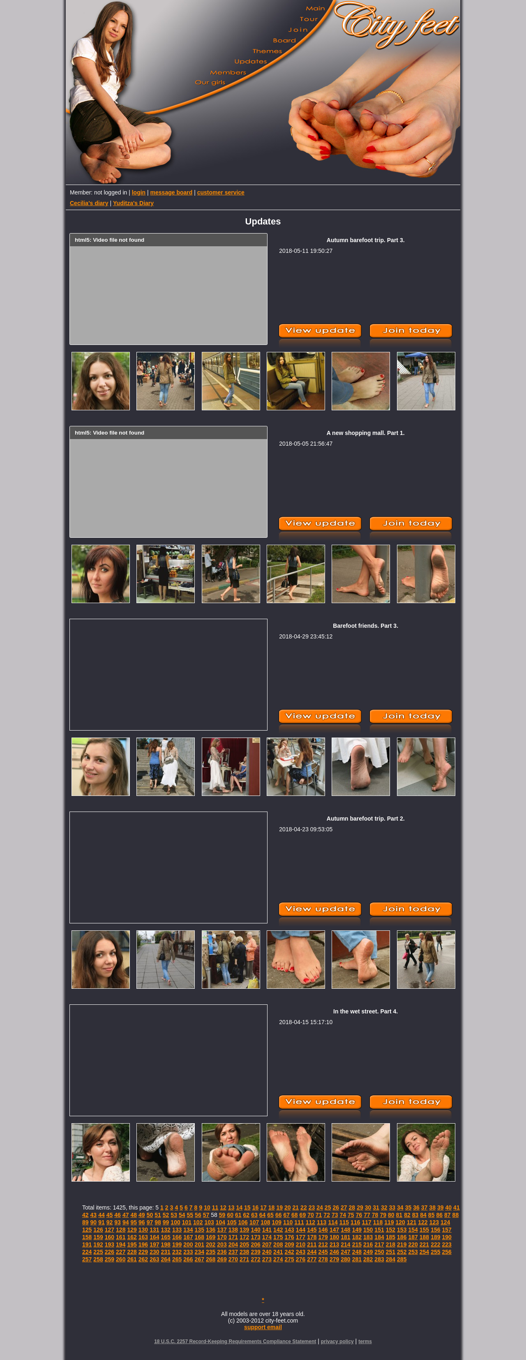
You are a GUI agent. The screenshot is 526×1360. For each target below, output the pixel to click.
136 (210, 1229)
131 (154, 1229)
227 (120, 1252)
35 (408, 1207)
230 (154, 1252)
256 (447, 1252)
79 (383, 1215)
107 (254, 1222)
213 (334, 1244)
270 (233, 1259)
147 (334, 1229)
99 (166, 1222)
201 (199, 1244)
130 (143, 1229)
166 (177, 1237)
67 (286, 1215)
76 (359, 1215)
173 (255, 1237)
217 (379, 1244)
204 (233, 1244)
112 (310, 1222)
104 (220, 1222)
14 (239, 1207)
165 (166, 1237)
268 (210, 1259)
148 (345, 1229)
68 (294, 1215)
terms (365, 1341)
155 (424, 1229)
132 (166, 1229)
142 (278, 1229)
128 (120, 1229)
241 (278, 1252)
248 (357, 1252)
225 (98, 1252)
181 (345, 1237)
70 (310, 1215)
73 (335, 1215)
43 (93, 1215)
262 (143, 1259)
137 (221, 1229)
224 (87, 1252)
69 (303, 1215)
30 (368, 1207)
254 (424, 1252)
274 (278, 1259)
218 (390, 1244)
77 (367, 1215)
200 (188, 1244)
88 (455, 1215)
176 (289, 1237)
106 (243, 1222)
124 (445, 1222)
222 (435, 1244)
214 (345, 1244)
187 (413, 1237)
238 (244, 1252)
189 (435, 1237)
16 (255, 1207)
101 (186, 1222)
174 (267, 1237)
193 (109, 1244)
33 (392, 1207)
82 (407, 1215)
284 (390, 1259)
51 (158, 1215)
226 (109, 1252)
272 (255, 1259)
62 (246, 1215)
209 (289, 1244)
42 (85, 1215)
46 (117, 1215)
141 (267, 1229)
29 (360, 1207)
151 (379, 1229)
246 (334, 1252)
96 (141, 1222)
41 (456, 1207)
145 (311, 1229)
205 (244, 1244)
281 (357, 1259)
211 (311, 1244)
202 (210, 1244)
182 (357, 1237)
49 (141, 1215)
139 (244, 1229)
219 (401, 1244)
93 (117, 1222)
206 (255, 1244)
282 (368, 1259)
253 (413, 1252)
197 (154, 1244)
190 (447, 1237)
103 (209, 1222)
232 (177, 1252)
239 (255, 1252)
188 (424, 1237)
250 (379, 1252)
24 (319, 1207)
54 (182, 1215)
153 (401, 1229)
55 (190, 1215)
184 (379, 1237)
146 (323, 1229)
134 (188, 1229)
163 (143, 1237)
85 (431, 1215)
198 (166, 1244)
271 (244, 1259)
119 (389, 1222)
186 (401, 1237)
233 (188, 1252)
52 (166, 1215)
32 (384, 1207)
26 (335, 1207)
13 (231, 1207)
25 (328, 1207)
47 (125, 1215)
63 (254, 1215)
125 (87, 1229)
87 (447, 1215)
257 (87, 1259)
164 (154, 1237)
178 (311, 1237)
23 (312, 1207)
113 (321, 1222)
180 (334, 1237)
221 (424, 1244)
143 (289, 1229)
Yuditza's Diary (133, 203)
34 (400, 1207)
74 (343, 1215)
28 (352, 1207)
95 (133, 1222)
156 (435, 1229)
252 (401, 1252)
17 (263, 1207)
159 (98, 1237)
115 (344, 1222)
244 (311, 1252)
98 (158, 1222)
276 (300, 1259)
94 (125, 1222)
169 (210, 1237)
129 (131, 1229)
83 (415, 1215)
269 (221, 1259)
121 (411, 1222)
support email (263, 1327)
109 (276, 1222)
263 (154, 1259)
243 (300, 1252)
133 (177, 1229)
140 (255, 1229)
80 (391, 1215)
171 (233, 1237)
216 (368, 1244)
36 (416, 1207)
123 (434, 1222)
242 (289, 1252)
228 (131, 1252)
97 (150, 1222)
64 (262, 1215)
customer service (221, 192)
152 (390, 1229)
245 (323, 1252)
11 (215, 1207)
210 (300, 1244)
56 (198, 1215)
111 (299, 1222)
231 (166, 1252)
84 (423, 1215)
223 (447, 1244)
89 (85, 1222)
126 (98, 1229)
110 (288, 1222)
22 (303, 1207)
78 (375, 1215)
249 (368, 1252)
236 (221, 1252)
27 (344, 1207)
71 (319, 1215)
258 (98, 1259)
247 (345, 1252)
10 (207, 1207)
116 (355, 1222)
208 (278, 1244)
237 (233, 1252)
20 (287, 1207)
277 (311, 1259)
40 (448, 1207)
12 (223, 1207)
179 (323, 1237)
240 (267, 1252)
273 (267, 1259)
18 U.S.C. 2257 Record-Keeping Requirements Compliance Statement (235, 1341)
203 (221, 1244)
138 (233, 1229)
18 (271, 1207)
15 (247, 1207)
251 (390, 1252)
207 (267, 1244)
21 (296, 1207)
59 (222, 1215)
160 (109, 1237)
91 (101, 1222)
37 (424, 1207)
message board (171, 192)
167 (188, 1237)
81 (399, 1215)
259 (109, 1259)
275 (289, 1259)
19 (279, 1207)
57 (206, 1215)
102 (198, 1222)
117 (366, 1222)
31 (376, 1207)
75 (351, 1215)
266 (188, 1259)
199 (177, 1244)
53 (174, 1215)
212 (323, 1244)
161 (120, 1237)
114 (332, 1222)
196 (143, 1244)
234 (199, 1252)
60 (230, 1215)
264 (166, 1259)
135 (199, 1229)
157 (447, 1229)
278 (323, 1259)
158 (87, 1237)
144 (300, 1229)
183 (368, 1237)
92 (109, 1222)
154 (413, 1229)
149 (357, 1229)
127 (109, 1229)
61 (238, 1215)
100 (175, 1222)
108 (265, 1222)
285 (401, 1259)
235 (210, 1252)
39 (440, 1207)
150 (368, 1229)
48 (133, 1215)
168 (199, 1237)
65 (270, 1215)
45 (109, 1215)
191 (87, 1244)
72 (326, 1215)
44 (101, 1215)
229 (143, 1252)
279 (334, 1259)
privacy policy (337, 1341)
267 (199, 1259)
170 (221, 1237)
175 (278, 1237)
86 (439, 1215)
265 (177, 1259)
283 (379, 1259)
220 (413, 1244)
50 (150, 1215)
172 (244, 1237)
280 (345, 1259)
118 (378, 1222)
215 (357, 1244)
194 (120, 1244)
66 (278, 1215)
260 (120, 1259)
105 (231, 1222)
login (138, 192)
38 (432, 1207)
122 (422, 1222)
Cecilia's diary (89, 203)
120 (400, 1222)
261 (131, 1259)
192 (98, 1244)
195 (131, 1244)
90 (93, 1222)
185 (390, 1237)
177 (300, 1237)
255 (435, 1252)
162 (131, 1237)
